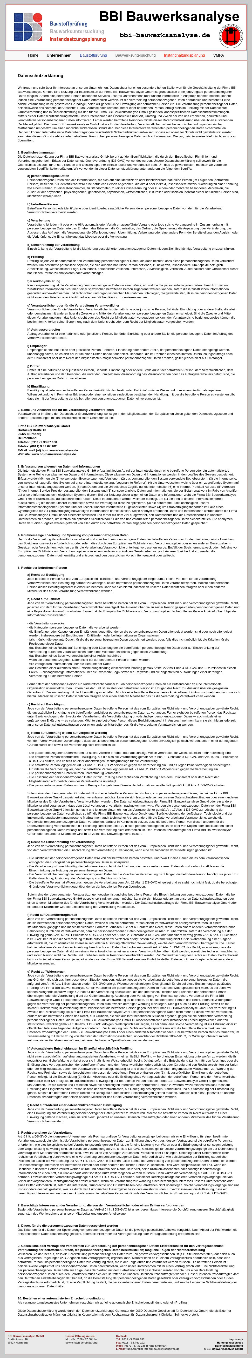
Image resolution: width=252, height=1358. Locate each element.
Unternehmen (59, 55)
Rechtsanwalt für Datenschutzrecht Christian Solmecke (149, 1314)
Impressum (236, 1339)
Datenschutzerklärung (229, 1345)
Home (33, 55)
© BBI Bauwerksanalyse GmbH (223, 1348)
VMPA (218, 55)
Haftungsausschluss (230, 1342)
